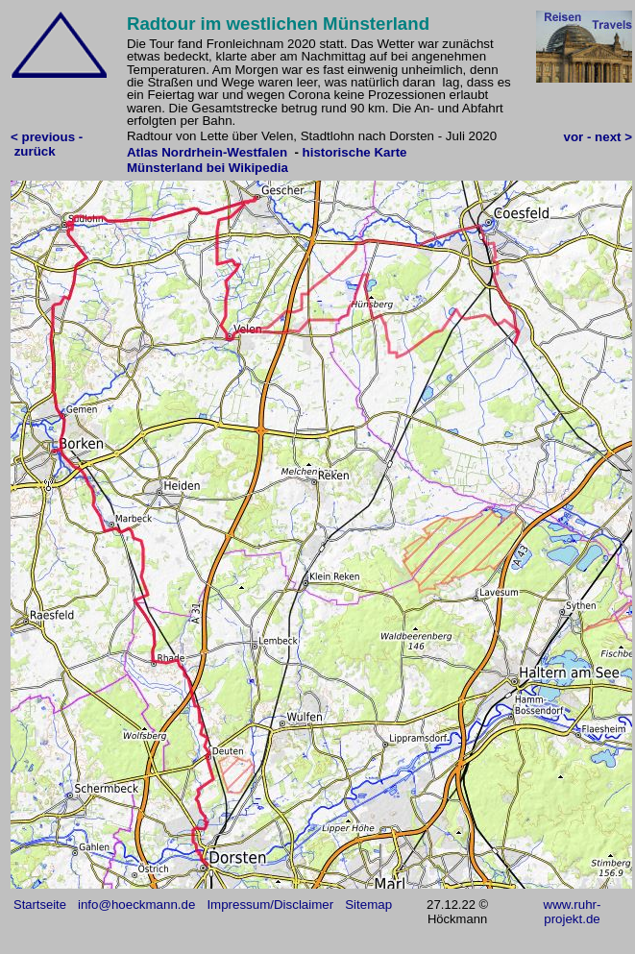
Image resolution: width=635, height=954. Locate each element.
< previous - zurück (47, 144)
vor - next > (598, 137)
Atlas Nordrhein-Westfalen (207, 152)
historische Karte (355, 152)
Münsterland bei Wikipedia (207, 167)
